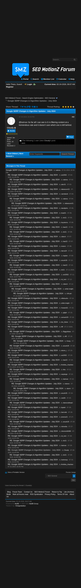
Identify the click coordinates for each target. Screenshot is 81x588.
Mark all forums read (20, 494)
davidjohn (64, 208)
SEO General (50, 98)
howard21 (64, 308)
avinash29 (64, 317)
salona (58, 170)
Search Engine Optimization (32, 98)
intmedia (64, 426)
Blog (9, 492)
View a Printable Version (16, 472)
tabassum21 (65, 189)
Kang (68, 341)
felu (64, 369)
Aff (62, 327)
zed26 (63, 398)
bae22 (65, 227)
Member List (47, 79)
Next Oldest (13, 153)
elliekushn (64, 298)
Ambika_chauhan (67, 365)
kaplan (65, 255)
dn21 (23, 143)
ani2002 (64, 175)
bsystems (64, 222)
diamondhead (68, 403)
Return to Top (57, 492)
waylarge (64, 374)
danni (69, 388)
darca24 (64, 251)
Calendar (61, 79)
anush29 (64, 260)
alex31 (63, 184)
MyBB (17, 503)
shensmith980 (66, 431)
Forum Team (17, 492)
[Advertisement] (26, 27)
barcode (64, 412)
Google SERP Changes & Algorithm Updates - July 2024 (29, 170)
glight (65, 312)
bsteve (67, 384)
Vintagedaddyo (20, 506)
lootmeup (64, 460)
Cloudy (10, 128)
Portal (24, 79)
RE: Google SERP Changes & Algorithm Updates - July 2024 (33, 175)
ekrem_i (64, 350)
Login (28, 84)
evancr (63, 246)
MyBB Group (33, 503)
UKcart (69, 293)
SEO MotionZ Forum (13, 98)
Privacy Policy (50, 494)
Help (71, 79)
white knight (69, 289)
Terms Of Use (62, 494)
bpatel (63, 407)
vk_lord (63, 279)
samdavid (64, 194)
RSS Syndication (36, 494)
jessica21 (64, 417)
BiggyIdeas (67, 331)
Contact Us (28, 492)
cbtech (63, 236)
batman (24, 122)
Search (34, 79)
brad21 (63, 213)
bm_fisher (64, 322)
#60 (73, 117)
